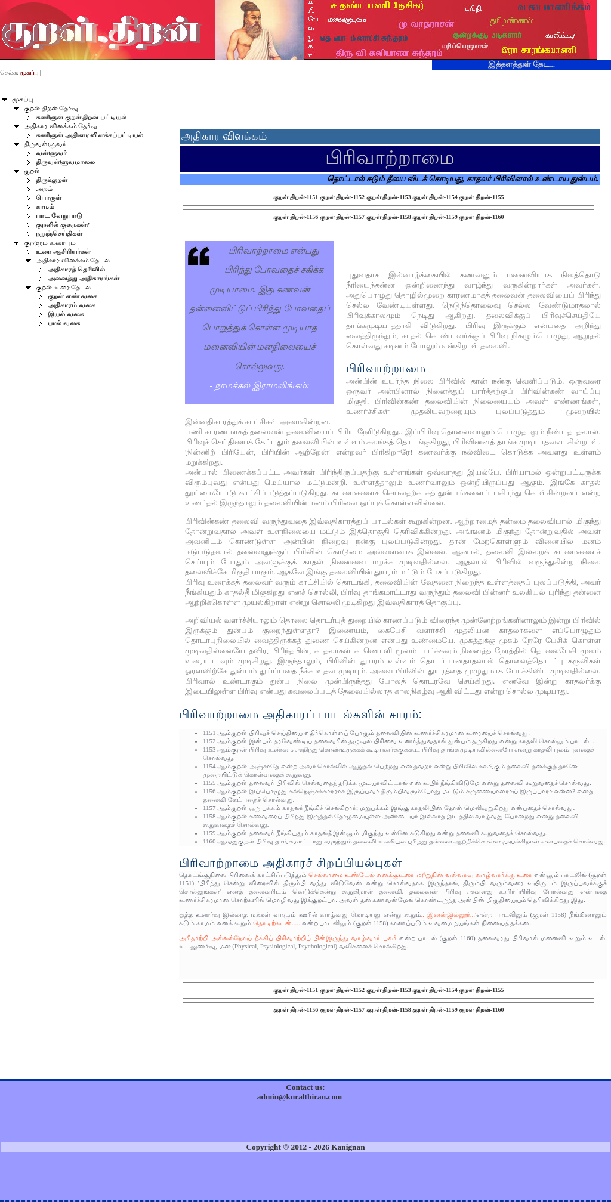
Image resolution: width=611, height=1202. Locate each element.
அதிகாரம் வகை (71, 305)
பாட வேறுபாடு (59, 215)
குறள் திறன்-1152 (342, 197)
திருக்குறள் (51, 180)
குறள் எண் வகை (72, 296)
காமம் (45, 206)
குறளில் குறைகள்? (63, 224)
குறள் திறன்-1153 (388, 197)
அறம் (44, 189)
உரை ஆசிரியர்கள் (63, 251)
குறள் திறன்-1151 (295, 197)
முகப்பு (22, 99)
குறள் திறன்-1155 (481, 197)
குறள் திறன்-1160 (481, 217)
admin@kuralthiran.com (299, 1096)
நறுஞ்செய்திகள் (59, 233)
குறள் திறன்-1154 (434, 197)
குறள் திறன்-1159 (434, 217)
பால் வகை (64, 323)
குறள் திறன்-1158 (388, 217)
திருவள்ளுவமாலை (65, 162)
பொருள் (48, 197)
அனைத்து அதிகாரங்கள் (83, 278)
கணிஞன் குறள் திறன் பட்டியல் (81, 117)
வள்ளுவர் (51, 153)
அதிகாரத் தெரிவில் (76, 269)
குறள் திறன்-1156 (295, 217)
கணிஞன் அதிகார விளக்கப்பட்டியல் (89, 135)
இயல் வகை (66, 314)
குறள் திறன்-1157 (342, 217)
